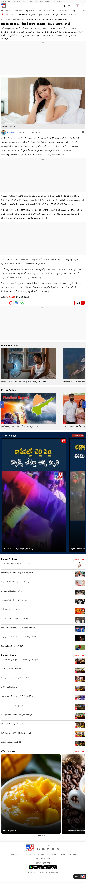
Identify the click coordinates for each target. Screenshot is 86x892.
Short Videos (9, 435)
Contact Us (11, 854)
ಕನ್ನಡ (13, 1)
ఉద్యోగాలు (32, 14)
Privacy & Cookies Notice (68, 854)
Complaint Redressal (49, 854)
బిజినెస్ (67, 10)
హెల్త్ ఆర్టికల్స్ (11, 297)
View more (78, 435)
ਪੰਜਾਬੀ (36, 1)
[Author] (3, 132)
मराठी (18, 1)
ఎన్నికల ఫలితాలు (18, 10)
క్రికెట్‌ (81, 14)
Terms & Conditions (42, 858)
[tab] (39, 835)
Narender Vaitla (12, 132)
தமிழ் (41, 1)
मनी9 (53, 1)
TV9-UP (59, 1)
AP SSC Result (9, 14)
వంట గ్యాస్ (55, 14)
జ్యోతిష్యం (46, 14)
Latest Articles (9, 559)
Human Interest (18, 19)
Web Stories (8, 751)
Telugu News (5, 19)
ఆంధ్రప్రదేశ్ (42, 10)
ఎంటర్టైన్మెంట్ (28, 10)
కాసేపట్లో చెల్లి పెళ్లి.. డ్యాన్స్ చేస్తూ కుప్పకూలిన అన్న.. (19, 548)
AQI (73, 5)
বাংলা (30, 1)
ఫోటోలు (62, 10)
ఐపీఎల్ (35, 10)
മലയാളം (48, 1)
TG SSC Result (21, 14)
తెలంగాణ (49, 10)
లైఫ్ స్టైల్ (55, 10)
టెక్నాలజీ (39, 14)
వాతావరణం (63, 14)
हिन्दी (9, 1)
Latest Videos (8, 655)
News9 (3, 1)
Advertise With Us (33, 854)
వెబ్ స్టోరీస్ (74, 10)
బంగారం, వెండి (73, 14)
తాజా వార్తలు (8, 10)
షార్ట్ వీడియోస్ (82, 10)
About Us (20, 854)
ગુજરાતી (24, 1)
